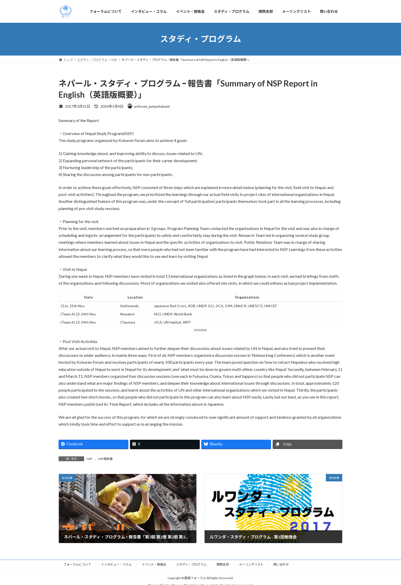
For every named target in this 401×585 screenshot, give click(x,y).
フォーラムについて (77, 564)
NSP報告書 (105, 459)
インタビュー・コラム (116, 564)
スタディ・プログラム (191, 564)
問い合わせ (281, 564)
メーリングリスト (251, 564)
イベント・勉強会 (154, 564)
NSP (89, 459)
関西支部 (223, 564)
